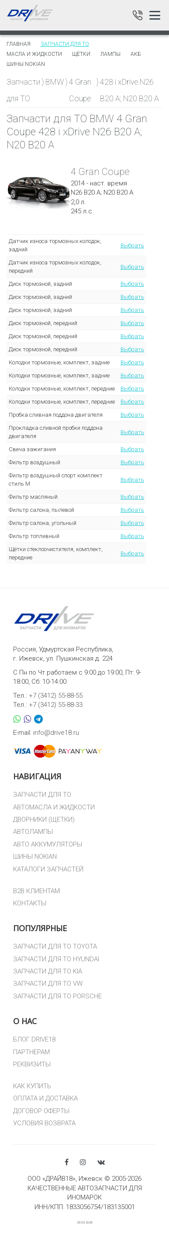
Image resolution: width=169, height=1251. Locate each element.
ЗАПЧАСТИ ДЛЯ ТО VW (48, 983)
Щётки (81, 54)
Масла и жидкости (34, 54)
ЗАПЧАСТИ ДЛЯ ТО (42, 795)
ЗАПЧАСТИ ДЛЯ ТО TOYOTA (55, 946)
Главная (19, 44)
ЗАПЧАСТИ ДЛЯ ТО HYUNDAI (56, 959)
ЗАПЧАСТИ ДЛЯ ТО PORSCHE (57, 996)
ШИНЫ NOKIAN (35, 856)
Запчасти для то (65, 44)
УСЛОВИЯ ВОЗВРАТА (44, 1123)
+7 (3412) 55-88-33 (56, 705)
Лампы (110, 54)
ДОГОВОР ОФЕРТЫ (41, 1111)
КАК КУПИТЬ (32, 1086)
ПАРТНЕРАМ (31, 1052)
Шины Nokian (26, 64)
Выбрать (132, 245)
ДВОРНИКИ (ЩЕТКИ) (44, 819)
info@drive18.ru (56, 733)
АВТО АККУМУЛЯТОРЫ (47, 844)
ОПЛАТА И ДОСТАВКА (45, 1098)
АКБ (136, 54)
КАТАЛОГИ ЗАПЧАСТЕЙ (48, 869)
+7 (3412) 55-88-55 (56, 695)
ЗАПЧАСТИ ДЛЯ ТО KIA (47, 971)
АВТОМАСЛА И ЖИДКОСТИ (54, 807)
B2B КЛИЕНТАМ (36, 891)
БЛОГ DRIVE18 (34, 1039)
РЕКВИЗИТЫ (32, 1064)
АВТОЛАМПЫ (33, 832)
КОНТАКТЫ (29, 903)
